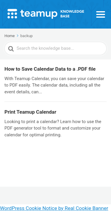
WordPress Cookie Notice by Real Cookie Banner (54, 208)
